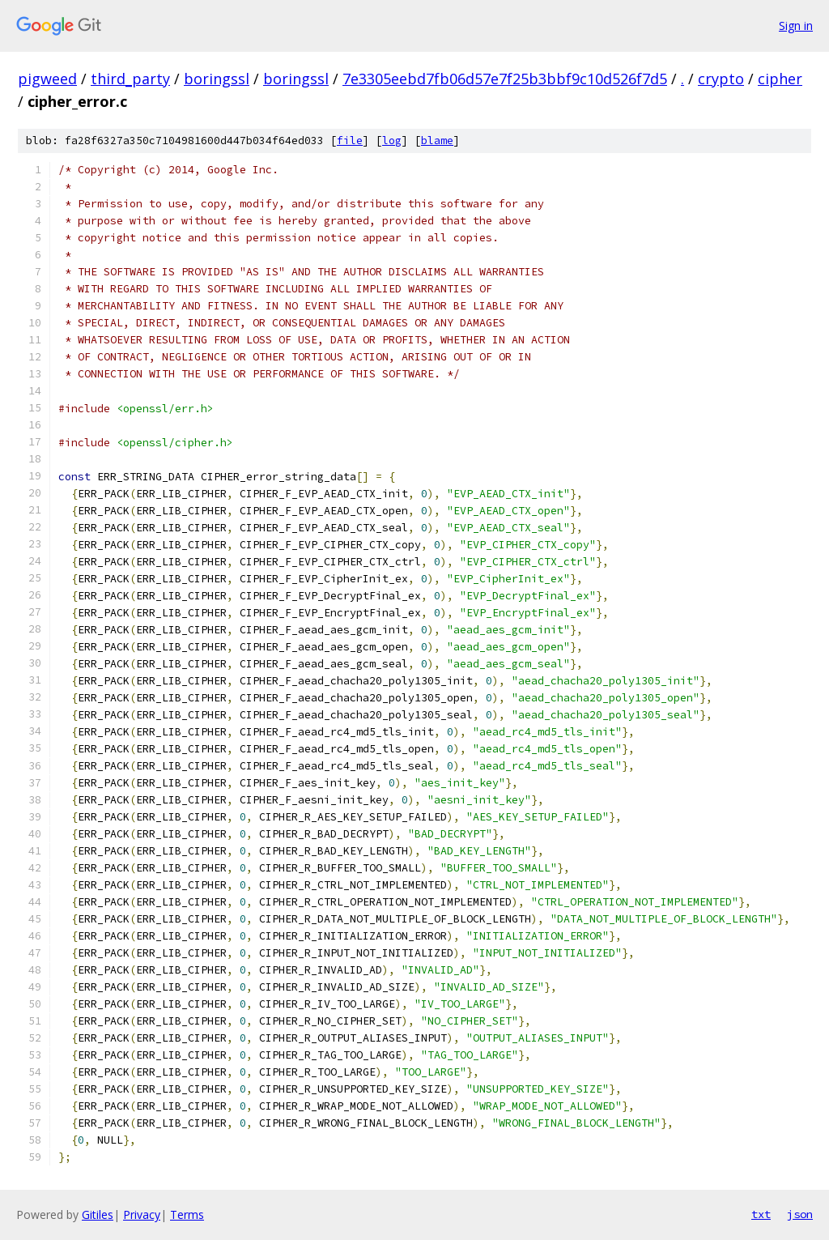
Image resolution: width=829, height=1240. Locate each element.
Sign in (796, 25)
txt (761, 1214)
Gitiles (97, 1214)
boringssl (216, 78)
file (350, 140)
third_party (130, 78)
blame (437, 140)
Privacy (141, 1214)
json (800, 1214)
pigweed (47, 78)
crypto (721, 78)
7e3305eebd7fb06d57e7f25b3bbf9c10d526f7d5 (504, 78)
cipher (780, 78)
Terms (187, 1214)
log (392, 140)
